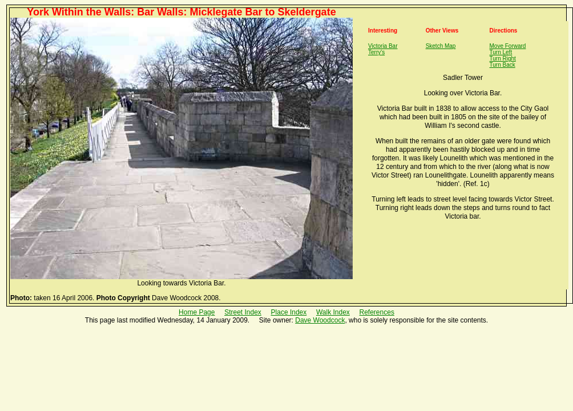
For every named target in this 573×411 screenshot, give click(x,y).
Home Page (197, 312)
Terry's (376, 52)
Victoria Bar (383, 46)
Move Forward (508, 46)
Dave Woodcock (320, 320)
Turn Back (502, 65)
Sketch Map (441, 46)
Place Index (289, 312)
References (377, 312)
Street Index (242, 312)
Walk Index (333, 312)
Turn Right (503, 58)
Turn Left (501, 52)
